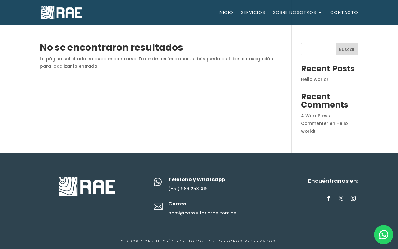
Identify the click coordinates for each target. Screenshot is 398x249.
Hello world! (314, 79)
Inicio (226, 13)
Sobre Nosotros (294, 13)
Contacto (344, 13)
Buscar (347, 49)
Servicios (253, 13)
